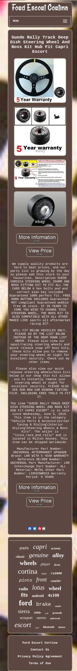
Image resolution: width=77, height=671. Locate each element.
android (38, 596)
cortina (27, 571)
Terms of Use (40, 663)
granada (57, 612)
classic (20, 556)
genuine (38, 555)
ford (25, 603)
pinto (25, 580)
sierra (24, 611)
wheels (28, 563)
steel (37, 627)
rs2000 (56, 573)
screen (55, 548)
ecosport (26, 618)
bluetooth (48, 627)
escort (23, 625)
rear (44, 573)
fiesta (57, 564)
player (45, 564)
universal (55, 618)
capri (40, 546)
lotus (38, 587)
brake (43, 604)
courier (56, 581)
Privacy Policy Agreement (40, 656)
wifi (46, 613)
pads (24, 548)
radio (23, 589)
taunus (61, 627)
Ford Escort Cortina (39, 643)
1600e (37, 612)
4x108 (53, 595)
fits (24, 595)
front (41, 579)
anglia (58, 606)
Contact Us (40, 650)
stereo (41, 618)
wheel (55, 588)
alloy (58, 555)
